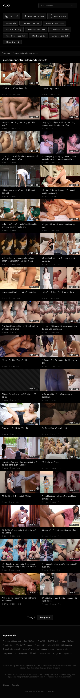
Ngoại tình (68, 653)
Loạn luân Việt (44, 653)
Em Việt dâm (8, 645)
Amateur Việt (40, 645)
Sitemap (6, 685)
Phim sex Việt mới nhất (12, 641)
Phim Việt (41, 641)
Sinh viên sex (53, 645)
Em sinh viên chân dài (11, 649)
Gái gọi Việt (7, 653)
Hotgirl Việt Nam (67, 641)
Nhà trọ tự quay (47, 649)
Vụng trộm (57, 653)
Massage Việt (62, 649)
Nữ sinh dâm (66, 645)
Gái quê (33, 653)
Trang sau (45, 617)
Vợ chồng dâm (21, 653)
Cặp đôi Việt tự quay (24, 645)
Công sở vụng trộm (31, 649)
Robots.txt (15, 685)
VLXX (6, 5)
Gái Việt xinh (53, 641)
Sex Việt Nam (29, 641)
